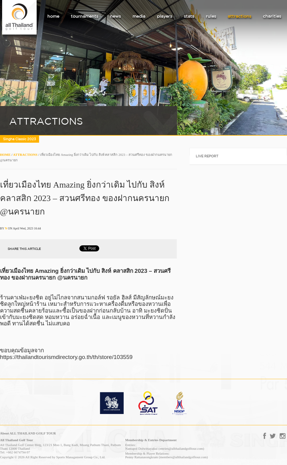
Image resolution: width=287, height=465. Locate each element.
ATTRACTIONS (25, 154)
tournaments (84, 16)
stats (189, 16)
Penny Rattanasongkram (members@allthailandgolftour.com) (166, 457)
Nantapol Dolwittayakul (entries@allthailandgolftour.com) (164, 448)
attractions (239, 16)
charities (272, 16)
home (53, 16)
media (139, 16)
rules (211, 16)
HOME (5, 154)
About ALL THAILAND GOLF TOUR (28, 433)
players (164, 16)
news (115, 16)
